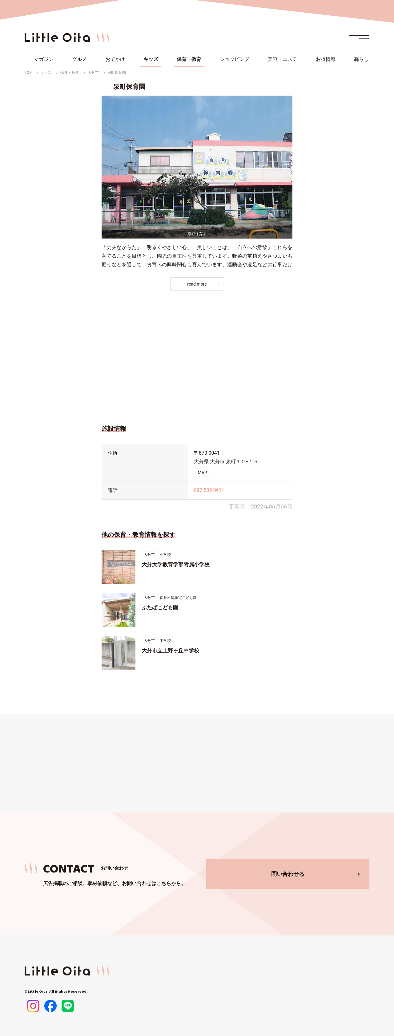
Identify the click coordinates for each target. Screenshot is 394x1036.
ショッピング (234, 59)
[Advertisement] (197, 356)
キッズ (150, 59)
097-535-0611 (209, 490)
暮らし (361, 59)
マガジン (44, 59)
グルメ (79, 59)
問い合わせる (287, 874)
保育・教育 (189, 59)
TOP (28, 72)
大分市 (93, 72)
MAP (202, 472)
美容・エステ (282, 59)
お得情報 (326, 59)
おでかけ (115, 59)
